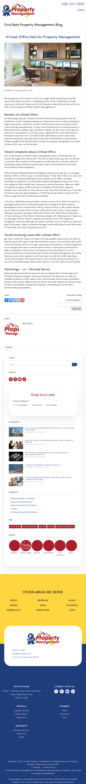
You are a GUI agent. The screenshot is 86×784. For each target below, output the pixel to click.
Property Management (65, 526)
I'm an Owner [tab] (21, 405)
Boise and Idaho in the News (23, 498)
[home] (18, 10)
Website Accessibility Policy (53, 774)
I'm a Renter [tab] (37, 405)
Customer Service (30, 526)
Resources (64, 703)
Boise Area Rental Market (21, 502)
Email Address (74, 300)
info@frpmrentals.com (39, 642)
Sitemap (36, 756)
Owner (50, 526)
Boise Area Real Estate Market (23, 505)
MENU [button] (80, 10)
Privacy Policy (49, 756)
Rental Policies (21, 703)
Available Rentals (21, 699)
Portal (64, 699)
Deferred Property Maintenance (24, 512)
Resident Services (21, 719)
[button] (11, 379)
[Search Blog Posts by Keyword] (40, 364)
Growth (42, 526)
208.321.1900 (72, 4)
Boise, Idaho (15, 526)
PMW (56, 753)
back (8, 347)
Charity (14, 509)
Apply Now (21, 706)
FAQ (65, 706)
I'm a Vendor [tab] (52, 405)
